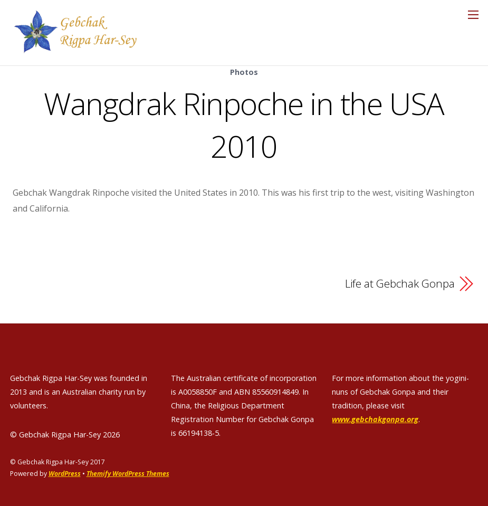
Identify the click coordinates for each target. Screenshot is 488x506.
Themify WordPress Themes (128, 473)
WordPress (65, 473)
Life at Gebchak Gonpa (400, 282)
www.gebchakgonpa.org (375, 419)
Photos (244, 72)
